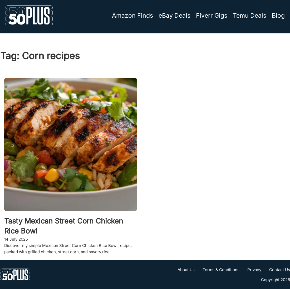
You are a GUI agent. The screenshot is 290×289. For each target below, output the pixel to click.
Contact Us (279, 269)
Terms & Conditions (221, 269)
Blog (278, 15)
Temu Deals (249, 15)
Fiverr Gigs (211, 15)
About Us (186, 269)
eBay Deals (174, 15)
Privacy (254, 269)
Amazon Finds (132, 15)
